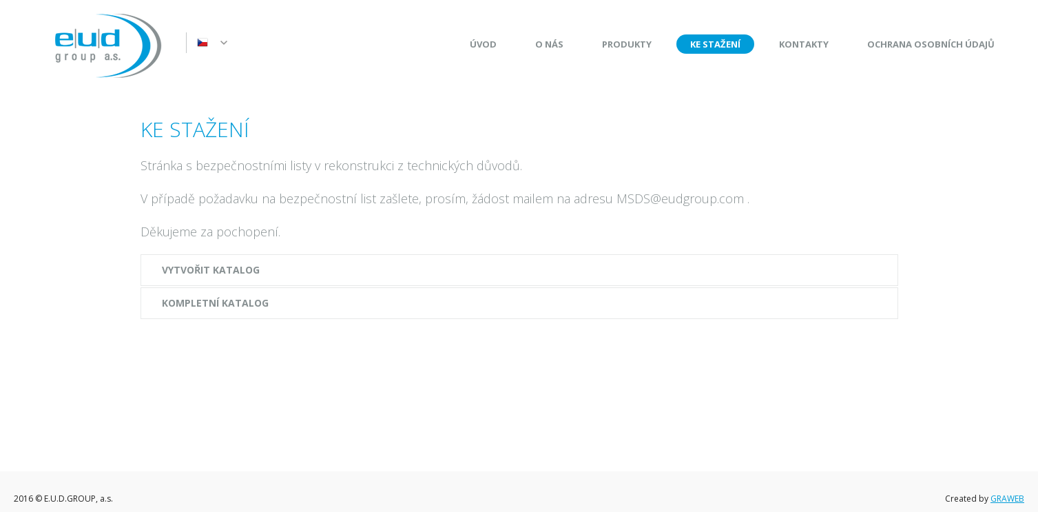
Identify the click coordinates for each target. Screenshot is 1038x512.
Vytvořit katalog (211, 269)
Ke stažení (715, 44)
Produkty (627, 44)
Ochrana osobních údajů (931, 44)
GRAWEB (1007, 498)
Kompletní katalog (215, 302)
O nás (549, 44)
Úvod (483, 44)
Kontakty (804, 44)
